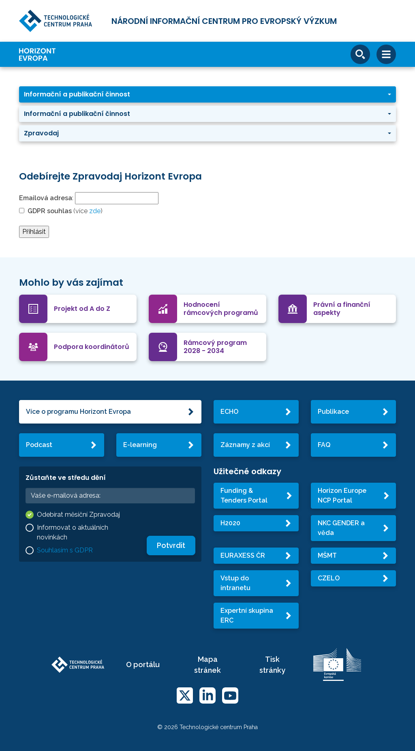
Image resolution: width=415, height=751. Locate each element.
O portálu (143, 664)
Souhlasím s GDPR (65, 550)
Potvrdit (171, 545)
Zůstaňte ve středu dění (66, 477)
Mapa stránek (207, 664)
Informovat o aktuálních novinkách (72, 532)
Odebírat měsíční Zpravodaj (78, 514)
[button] (207, 94)
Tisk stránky (272, 664)
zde (95, 211)
